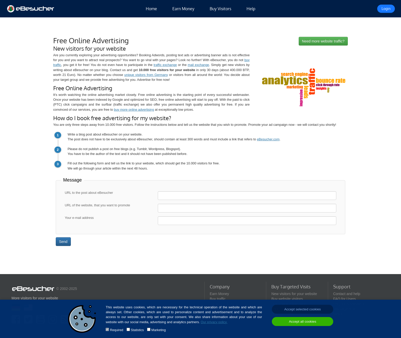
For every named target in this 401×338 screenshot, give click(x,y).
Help (251, 8)
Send (63, 242)
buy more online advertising (134, 109)
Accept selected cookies (302, 309)
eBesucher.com (268, 139)
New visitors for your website (294, 294)
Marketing (158, 330)
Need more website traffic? (323, 41)
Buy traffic (218, 299)
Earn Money (183, 8)
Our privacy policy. (214, 322)
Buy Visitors (220, 8)
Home (151, 8)
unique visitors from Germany (146, 75)
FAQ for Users (344, 299)
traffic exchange (165, 65)
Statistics (137, 330)
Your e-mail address (79, 218)
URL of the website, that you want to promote (97, 205)
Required (116, 330)
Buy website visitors (287, 299)
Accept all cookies (302, 321)
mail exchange (198, 65)
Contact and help (346, 294)
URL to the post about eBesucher (89, 193)
